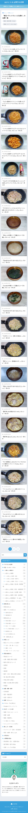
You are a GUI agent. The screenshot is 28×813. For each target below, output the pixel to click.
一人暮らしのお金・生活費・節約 (15, 592)
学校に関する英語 (15, 680)
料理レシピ (15, 640)
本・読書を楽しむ (15, 637)
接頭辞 (15, 671)
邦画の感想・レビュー (16, 621)
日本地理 (15, 691)
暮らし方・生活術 (15, 727)
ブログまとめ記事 (15, 564)
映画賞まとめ (16, 631)
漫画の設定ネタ (16, 612)
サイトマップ (8, 806)
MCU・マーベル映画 (16, 626)
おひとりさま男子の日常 (14, 2)
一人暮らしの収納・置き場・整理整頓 (14, 585)
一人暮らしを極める (15, 570)
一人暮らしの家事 (15, 573)
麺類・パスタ (16, 648)
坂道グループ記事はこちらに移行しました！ (14, 6)
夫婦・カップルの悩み (15, 747)
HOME (14, 804)
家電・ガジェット (15, 700)
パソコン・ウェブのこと (15, 703)
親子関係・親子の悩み (15, 744)
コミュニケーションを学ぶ (15, 724)
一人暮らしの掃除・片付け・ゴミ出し (16, 582)
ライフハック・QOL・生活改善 (15, 729)
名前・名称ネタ (15, 697)
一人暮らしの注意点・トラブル (13, 601)
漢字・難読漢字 (15, 694)
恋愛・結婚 (15, 715)
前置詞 (15, 665)
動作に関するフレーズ (15, 662)
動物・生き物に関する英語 (15, 682)
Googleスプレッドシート (15, 706)
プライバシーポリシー (17, 806)
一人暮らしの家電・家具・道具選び (15, 596)
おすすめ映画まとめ (16, 634)
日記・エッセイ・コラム (15, 567)
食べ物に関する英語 (15, 677)
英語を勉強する (15, 653)
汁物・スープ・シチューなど (10, 24)
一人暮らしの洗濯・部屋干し (16, 579)
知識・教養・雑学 (15, 689)
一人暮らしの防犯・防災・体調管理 (15, 589)
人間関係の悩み (15, 738)
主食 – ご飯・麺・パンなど (9, 21)
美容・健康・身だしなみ (15, 732)
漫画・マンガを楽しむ (15, 609)
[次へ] (18, 549)
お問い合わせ (14, 808)
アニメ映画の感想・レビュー (16, 629)
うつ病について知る (15, 721)
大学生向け (15, 735)
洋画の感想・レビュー (16, 623)
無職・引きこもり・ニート (15, 712)
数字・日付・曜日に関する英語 (15, 674)
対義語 (15, 685)
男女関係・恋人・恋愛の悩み (15, 741)
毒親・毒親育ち (15, 718)
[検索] (25, 555)
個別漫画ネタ (16, 615)
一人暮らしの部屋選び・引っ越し (15, 598)
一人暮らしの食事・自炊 (16, 576)
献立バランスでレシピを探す (15, 642)
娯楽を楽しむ (15, 604)
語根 (15, 668)
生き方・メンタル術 (15, 709)
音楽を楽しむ (15, 607)
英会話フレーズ (15, 656)
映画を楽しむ (15, 618)
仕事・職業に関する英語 (15, 659)
